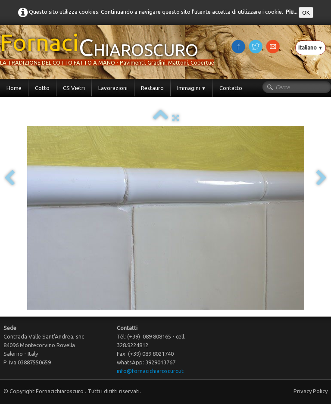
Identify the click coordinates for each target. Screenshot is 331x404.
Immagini (191, 88)
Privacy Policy (311, 391)
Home (14, 88)
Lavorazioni (113, 88)
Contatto (230, 88)
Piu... (291, 12)
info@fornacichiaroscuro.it (150, 371)
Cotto (42, 88)
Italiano (310, 47)
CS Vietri (74, 88)
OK (306, 12)
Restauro (152, 88)
